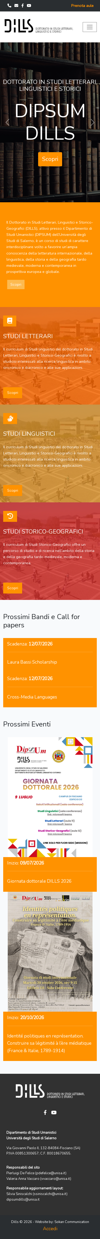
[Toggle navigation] (90, 27)
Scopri (50, 159)
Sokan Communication (71, 1222)
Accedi (50, 1228)
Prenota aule (82, 5)
